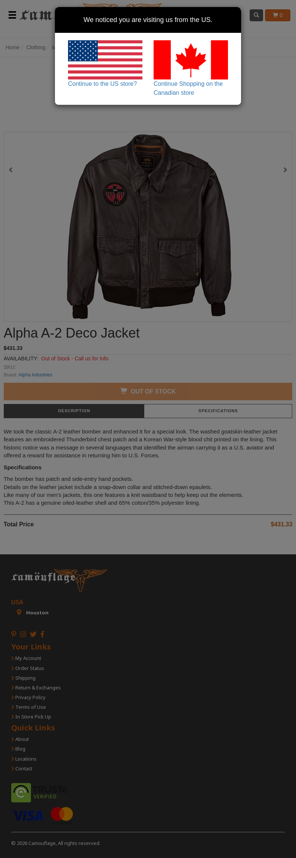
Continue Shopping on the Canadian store (191, 68)
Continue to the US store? (105, 63)
